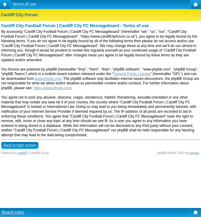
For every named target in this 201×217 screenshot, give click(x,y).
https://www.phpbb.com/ (52, 88)
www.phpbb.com (48, 79)
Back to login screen (20, 145)
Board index (13, 212)
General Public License (131, 74)
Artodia (194, 153)
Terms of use (24, 4)
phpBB (22, 153)
